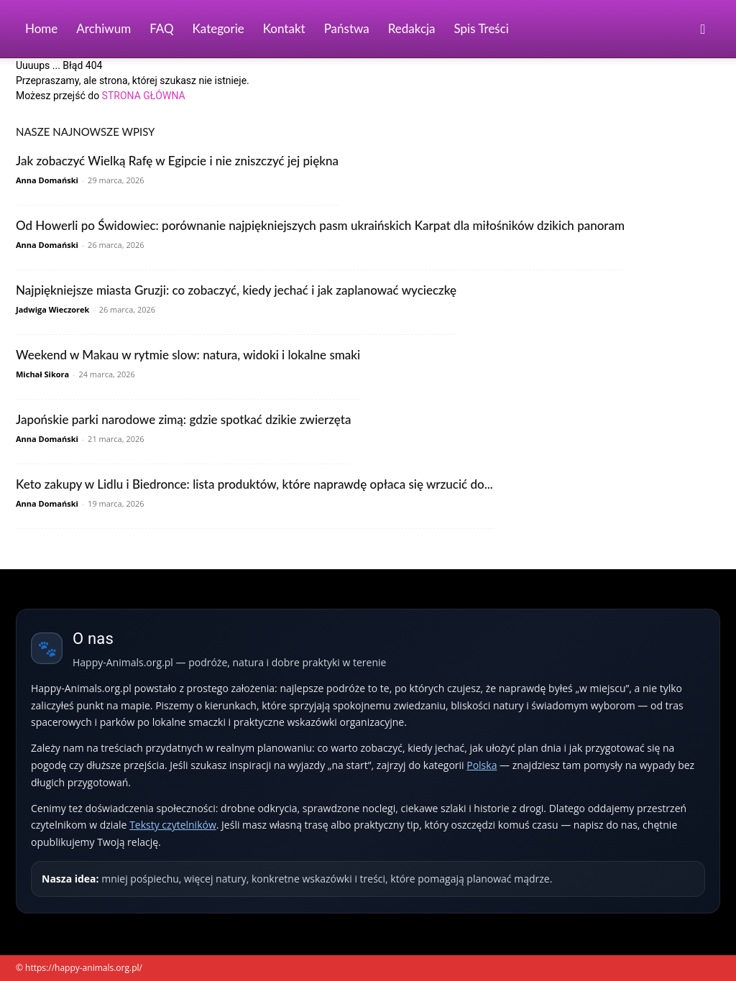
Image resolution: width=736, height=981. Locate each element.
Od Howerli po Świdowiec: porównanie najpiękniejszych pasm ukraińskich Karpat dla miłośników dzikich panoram (320, 225)
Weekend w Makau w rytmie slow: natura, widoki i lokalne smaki (188, 354)
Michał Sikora (42, 374)
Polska (481, 765)
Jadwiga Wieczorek (52, 309)
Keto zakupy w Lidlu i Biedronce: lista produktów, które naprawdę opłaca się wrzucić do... (254, 484)
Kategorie (218, 28)
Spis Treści (481, 28)
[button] (703, 30)
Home (41, 28)
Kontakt (284, 28)
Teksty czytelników (172, 825)
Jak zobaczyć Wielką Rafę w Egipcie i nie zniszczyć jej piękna (177, 160)
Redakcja (412, 28)
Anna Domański (47, 180)
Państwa (346, 28)
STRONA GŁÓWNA (143, 95)
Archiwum (103, 28)
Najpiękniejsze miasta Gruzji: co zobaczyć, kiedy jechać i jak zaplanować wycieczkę (236, 290)
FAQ (161, 28)
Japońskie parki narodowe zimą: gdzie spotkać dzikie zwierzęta (183, 419)
